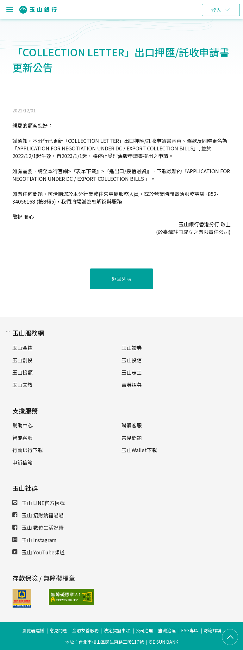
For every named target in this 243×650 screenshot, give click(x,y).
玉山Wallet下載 (139, 450)
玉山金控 (22, 347)
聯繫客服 (132, 425)
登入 (216, 10)
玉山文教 (22, 384)
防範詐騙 (212, 630)
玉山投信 (132, 360)
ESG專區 (189, 630)
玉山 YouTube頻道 (38, 552)
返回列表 (121, 278)
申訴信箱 (22, 462)
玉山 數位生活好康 (38, 527)
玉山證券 (132, 347)
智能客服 (22, 437)
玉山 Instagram (34, 540)
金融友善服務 (85, 630)
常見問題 (132, 437)
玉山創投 (22, 360)
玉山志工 (132, 372)
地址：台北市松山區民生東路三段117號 (104, 642)
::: (8, 332)
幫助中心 (22, 425)
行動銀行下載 (27, 450)
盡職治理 (167, 630)
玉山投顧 (22, 372)
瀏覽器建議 (33, 630)
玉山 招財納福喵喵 (38, 515)
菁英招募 (132, 384)
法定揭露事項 (117, 630)
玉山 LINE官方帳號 (38, 503)
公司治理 (144, 630)
